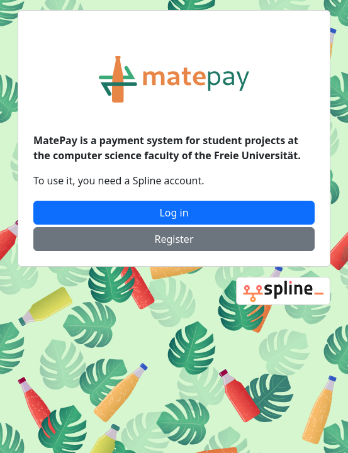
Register (173, 239)
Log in (173, 213)
